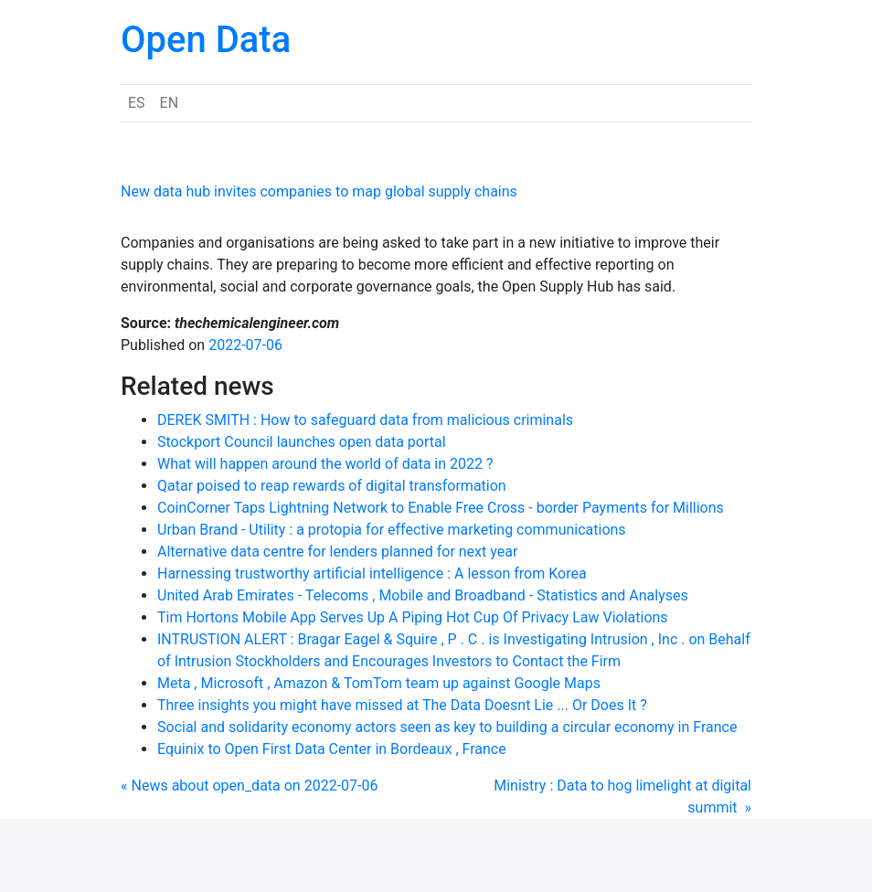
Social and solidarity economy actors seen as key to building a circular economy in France (447, 727)
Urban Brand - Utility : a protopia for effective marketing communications (391, 529)
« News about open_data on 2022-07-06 (249, 785)
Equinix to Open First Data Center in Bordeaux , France (331, 749)
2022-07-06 (245, 345)
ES (136, 103)
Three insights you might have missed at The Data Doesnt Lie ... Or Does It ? (402, 705)
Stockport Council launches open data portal (301, 442)
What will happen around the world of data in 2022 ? (325, 464)
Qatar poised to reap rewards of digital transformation (331, 485)
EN (169, 103)
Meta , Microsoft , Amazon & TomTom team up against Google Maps (379, 683)
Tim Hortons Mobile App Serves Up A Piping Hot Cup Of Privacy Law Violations (412, 617)
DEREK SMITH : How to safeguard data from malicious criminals (365, 420)
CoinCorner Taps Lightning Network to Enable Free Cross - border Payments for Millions (440, 507)
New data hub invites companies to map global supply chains (319, 191)
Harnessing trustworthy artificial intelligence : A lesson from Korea (372, 573)
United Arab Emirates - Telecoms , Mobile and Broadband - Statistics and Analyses (422, 595)
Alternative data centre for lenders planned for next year (337, 551)
